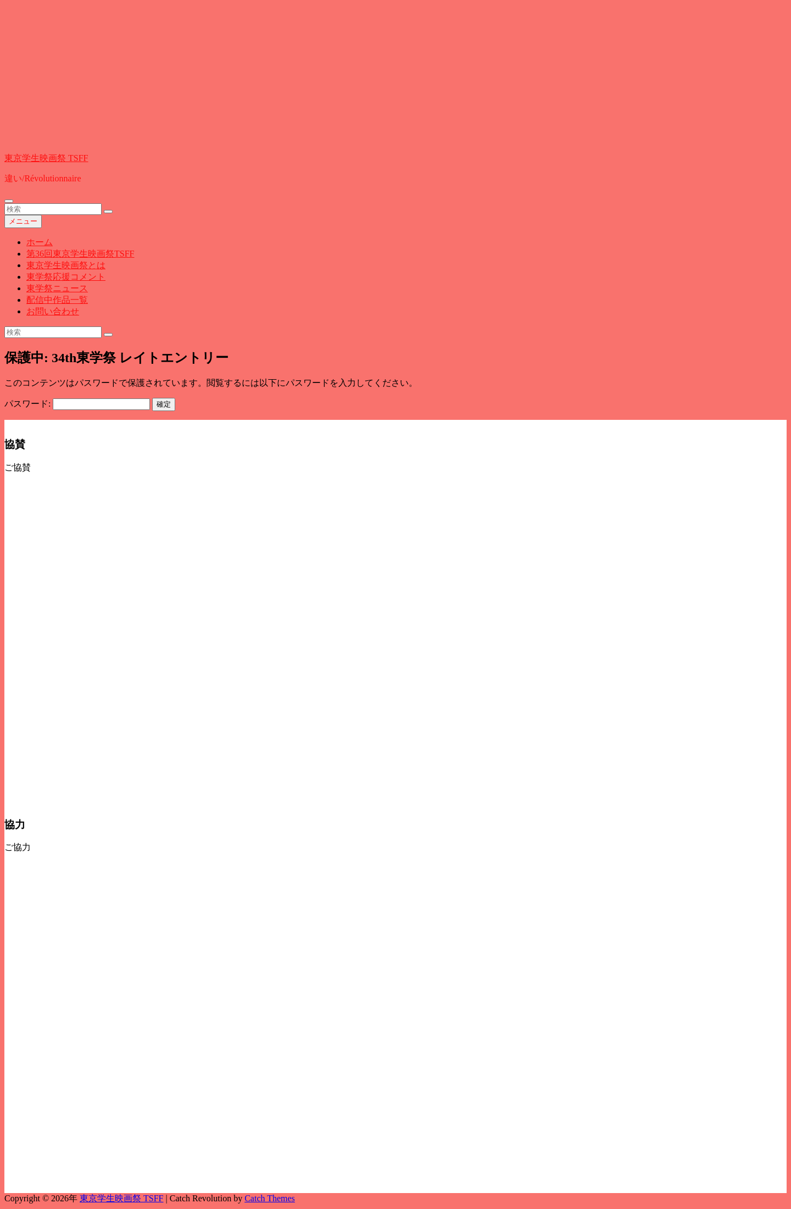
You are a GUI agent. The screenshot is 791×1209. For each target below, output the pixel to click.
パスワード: (77, 403)
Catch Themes (269, 1198)
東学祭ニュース (57, 288)
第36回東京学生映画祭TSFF (80, 253)
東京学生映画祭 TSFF (46, 158)
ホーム (39, 242)
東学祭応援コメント (65, 276)
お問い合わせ (52, 311)
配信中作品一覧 (57, 299)
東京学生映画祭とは (65, 265)
